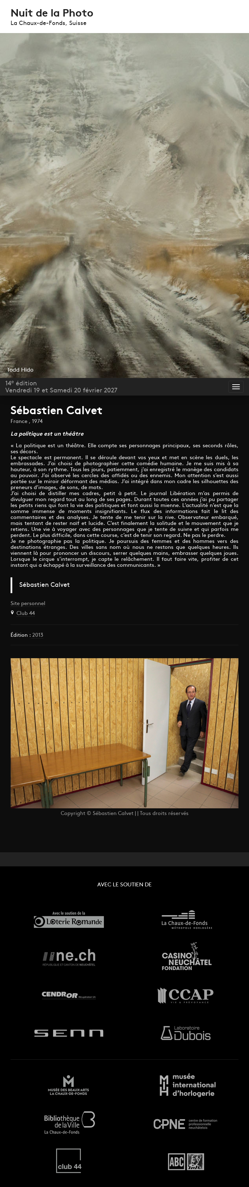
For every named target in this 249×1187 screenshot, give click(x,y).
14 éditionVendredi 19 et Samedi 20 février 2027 (61, 387)
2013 (37, 635)
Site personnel (28, 604)
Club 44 (26, 613)
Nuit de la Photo (52, 13)
